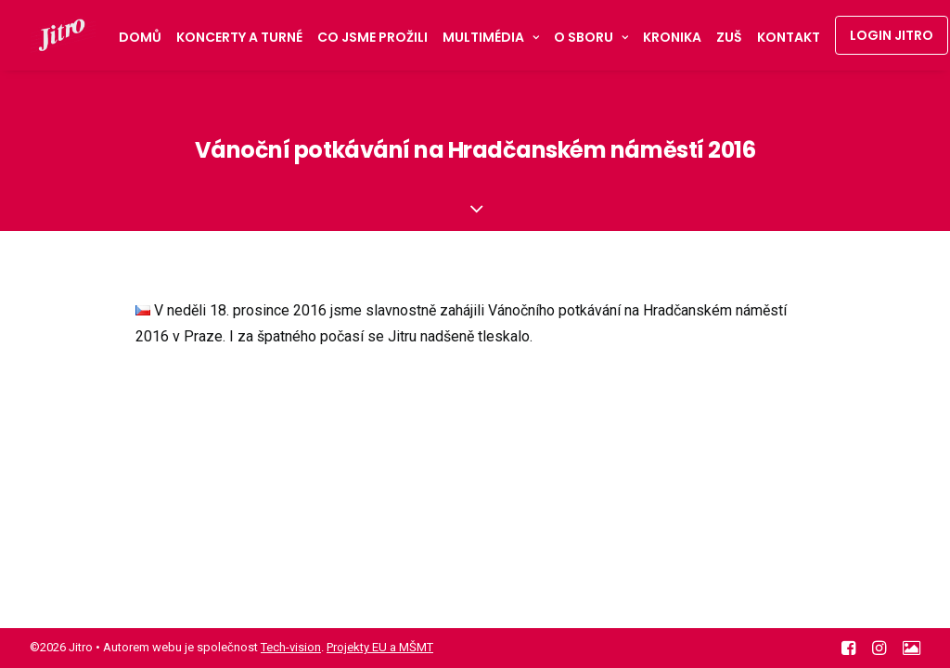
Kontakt (788, 37)
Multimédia (491, 37)
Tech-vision (291, 647)
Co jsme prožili (372, 37)
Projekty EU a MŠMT (380, 647)
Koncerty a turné (239, 37)
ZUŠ (729, 37)
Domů (140, 37)
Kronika (672, 37)
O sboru (591, 37)
